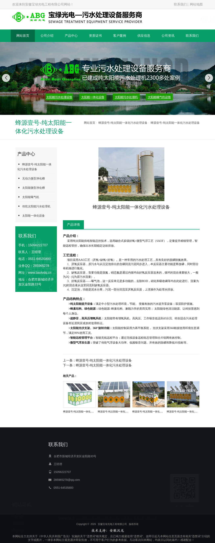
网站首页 (22, 35)
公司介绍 (47, 35)
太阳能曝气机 (28, 197)
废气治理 (152, 516)
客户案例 (119, 35)
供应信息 (143, 35)
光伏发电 (83, 516)
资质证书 (95, 35)
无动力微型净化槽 (31, 178)
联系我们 (180, 4)
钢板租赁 (96, 516)
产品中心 (71, 35)
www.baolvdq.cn (39, 272)
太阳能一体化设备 (31, 215)
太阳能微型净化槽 (31, 187)
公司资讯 (168, 35)
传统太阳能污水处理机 (33, 206)
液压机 (126, 516)
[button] (103, 111)
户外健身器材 (112, 516)
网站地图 (196, 4)
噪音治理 (138, 516)
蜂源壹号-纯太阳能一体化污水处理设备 (122, 122)
